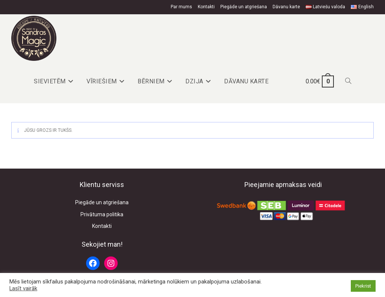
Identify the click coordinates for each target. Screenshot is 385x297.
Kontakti (206, 6)
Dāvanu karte (286, 6)
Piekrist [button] (363, 286)
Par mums (181, 6)
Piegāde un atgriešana (243, 6)
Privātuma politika (101, 214)
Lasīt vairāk (23, 288)
